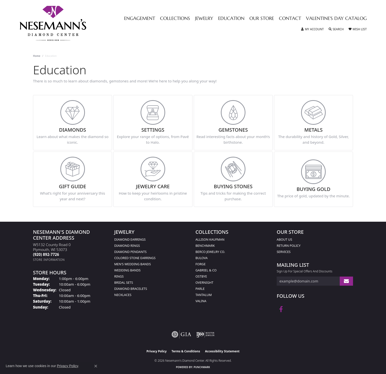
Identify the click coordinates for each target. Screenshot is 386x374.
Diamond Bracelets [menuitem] (130, 288)
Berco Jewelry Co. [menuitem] (210, 251)
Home (36, 56)
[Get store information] (49, 260)
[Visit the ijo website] (205, 334)
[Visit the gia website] (181, 334)
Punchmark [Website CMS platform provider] (202, 367)
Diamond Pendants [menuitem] (130, 251)
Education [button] (231, 18)
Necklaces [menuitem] (122, 295)
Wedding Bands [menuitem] (127, 270)
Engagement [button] (139, 18)
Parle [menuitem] (200, 288)
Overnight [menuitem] (204, 282)
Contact (290, 18)
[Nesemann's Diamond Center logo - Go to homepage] (68, 23)
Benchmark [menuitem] (205, 245)
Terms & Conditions (186, 351)
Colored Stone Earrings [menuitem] (135, 258)
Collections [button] (175, 18)
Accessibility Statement (222, 351)
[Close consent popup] (95, 366)
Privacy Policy (156, 351)
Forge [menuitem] (200, 264)
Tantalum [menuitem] (203, 295)
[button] (312, 29)
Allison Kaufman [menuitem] (210, 239)
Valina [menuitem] (200, 301)
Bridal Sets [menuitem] (123, 282)
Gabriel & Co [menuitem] (206, 270)
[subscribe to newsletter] (346, 281)
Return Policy (289, 245)
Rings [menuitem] (119, 276)
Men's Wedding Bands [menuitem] (132, 264)
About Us (284, 239)
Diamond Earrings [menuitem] (129, 239)
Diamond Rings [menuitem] (127, 245)
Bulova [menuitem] (201, 258)
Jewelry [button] (204, 18)
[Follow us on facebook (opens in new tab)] (281, 309)
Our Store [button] (261, 18)
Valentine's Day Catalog (336, 18)
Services (283, 251)
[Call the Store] (46, 254)
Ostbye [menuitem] (201, 276)
